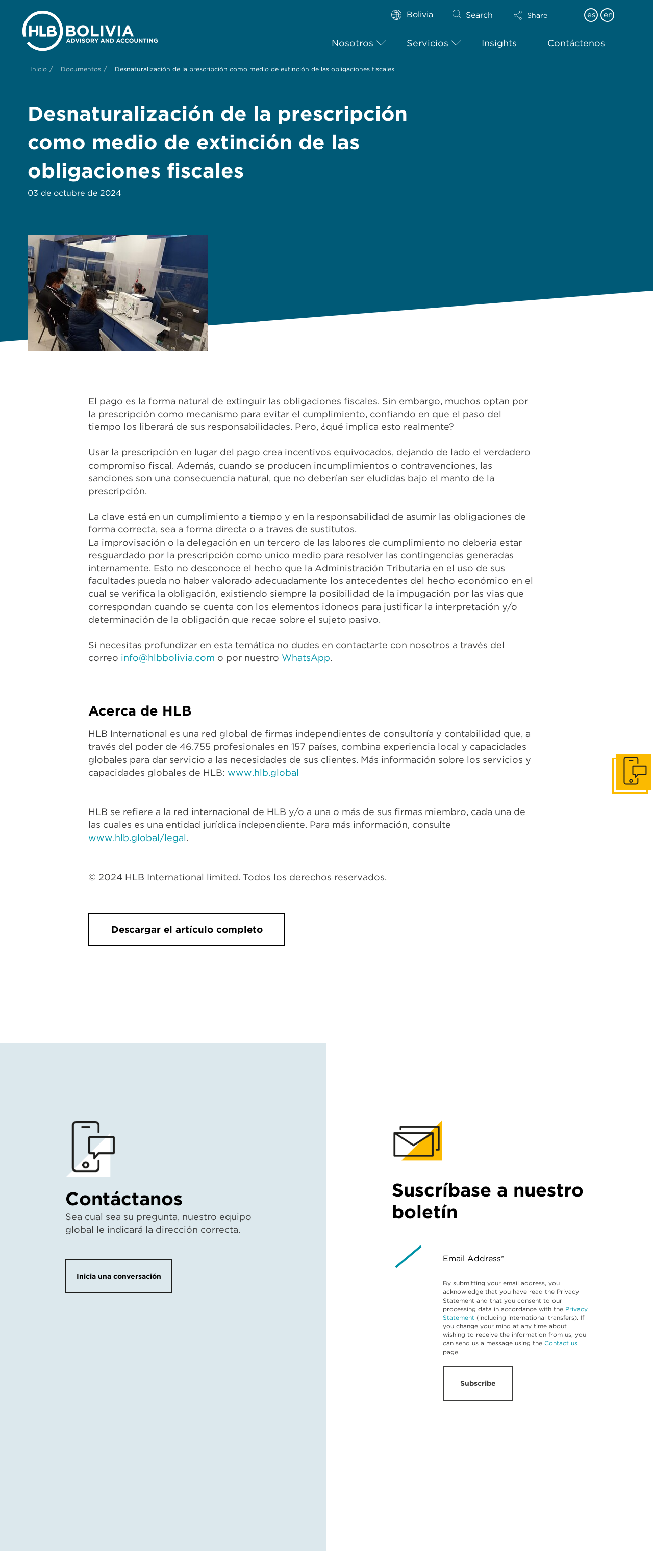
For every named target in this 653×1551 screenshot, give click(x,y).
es (591, 14)
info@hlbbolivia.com (168, 657)
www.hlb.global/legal (137, 837)
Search (479, 15)
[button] (539, 15)
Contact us (560, 1343)
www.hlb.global (263, 772)
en (608, 14)
